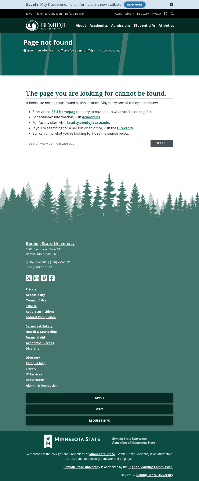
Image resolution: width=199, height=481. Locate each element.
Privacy (31, 289)
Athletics (166, 25)
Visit (99, 409)
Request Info (99, 420)
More (134, 4)
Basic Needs (35, 380)
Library (129, 13)
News (28, 13)
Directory (143, 13)
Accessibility (35, 295)
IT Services (34, 374)
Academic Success (40, 343)
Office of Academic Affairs (76, 50)
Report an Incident (40, 312)
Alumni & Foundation (49, 13)
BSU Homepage (64, 111)
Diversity (32, 348)
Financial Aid (35, 337)
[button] (171, 4)
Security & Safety (39, 326)
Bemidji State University (50, 243)
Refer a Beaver (74, 13)
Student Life (144, 25)
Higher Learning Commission (151, 467)
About (81, 25)
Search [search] (161, 143)
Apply (118, 13)
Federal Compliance (41, 317)
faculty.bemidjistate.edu (87, 122)
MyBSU (156, 13)
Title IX (31, 306)
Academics (99, 25)
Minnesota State (102, 454)
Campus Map (36, 363)
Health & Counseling (41, 332)
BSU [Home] (28, 50)
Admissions (120, 25)
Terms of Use (36, 300)
